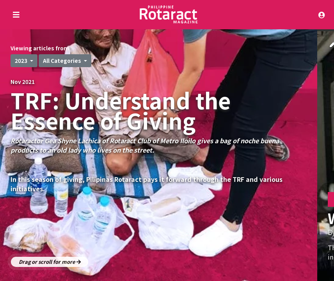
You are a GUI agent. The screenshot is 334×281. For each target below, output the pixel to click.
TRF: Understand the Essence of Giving (121, 110)
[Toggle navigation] (323, 15)
